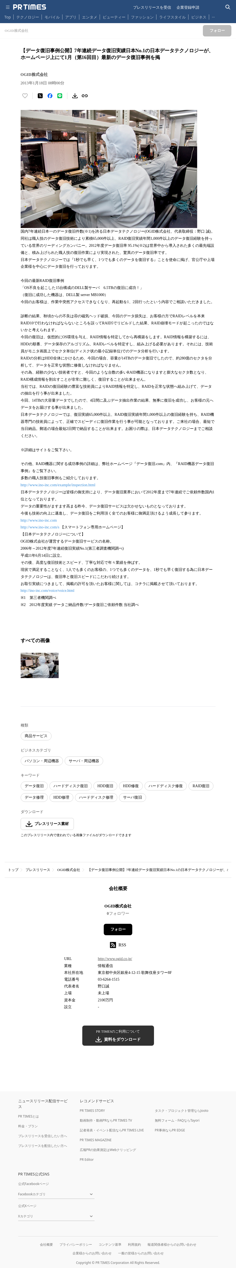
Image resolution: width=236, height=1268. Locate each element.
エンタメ (89, 17)
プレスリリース (38, 870)
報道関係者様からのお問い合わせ (171, 1244)
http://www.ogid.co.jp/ (115, 959)
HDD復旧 (105, 786)
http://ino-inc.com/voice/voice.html (47, 591)
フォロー (118, 929)
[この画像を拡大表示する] (40, 665)
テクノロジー (27, 17)
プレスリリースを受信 (152, 7)
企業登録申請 (188, 7)
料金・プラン (28, 1126)
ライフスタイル (172, 17)
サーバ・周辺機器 (84, 761)
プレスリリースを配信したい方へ (42, 1145)
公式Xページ (27, 1206)
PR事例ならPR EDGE (170, 1130)
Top (7, 17)
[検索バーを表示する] (228, 7)
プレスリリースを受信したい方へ (42, 1136)
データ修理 (34, 797)
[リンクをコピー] (84, 95)
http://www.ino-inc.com (39, 520)
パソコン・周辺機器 (42, 761)
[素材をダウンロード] (75, 95)
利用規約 (134, 1244)
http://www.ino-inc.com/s (40, 527)
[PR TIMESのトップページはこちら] (29, 7)
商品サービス (36, 736)
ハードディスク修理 (96, 797)
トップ (13, 870)
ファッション (142, 17)
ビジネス (198, 17)
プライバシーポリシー (75, 1244)
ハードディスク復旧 (71, 786)
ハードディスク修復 (166, 786)
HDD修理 (61, 797)
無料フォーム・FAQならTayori (177, 1120)
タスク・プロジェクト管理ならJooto (181, 1110)
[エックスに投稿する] (40, 95)
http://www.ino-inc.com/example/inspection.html (58, 485)
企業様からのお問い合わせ (92, 1253)
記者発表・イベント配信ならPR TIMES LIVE (112, 1130)
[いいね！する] (25, 95)
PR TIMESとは (28, 1116)
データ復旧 (34, 786)
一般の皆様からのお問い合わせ (141, 1253)
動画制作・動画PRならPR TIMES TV (106, 1120)
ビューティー (114, 17)
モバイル (52, 17)
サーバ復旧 (132, 797)
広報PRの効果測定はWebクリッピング (108, 1149)
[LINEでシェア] (59, 95)
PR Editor (87, 1159)
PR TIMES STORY (92, 1110)
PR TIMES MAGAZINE (96, 1140)
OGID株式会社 (68, 870)
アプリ (71, 17)
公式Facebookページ (33, 1183)
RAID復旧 (201, 786)
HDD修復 (131, 786)
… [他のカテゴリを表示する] (213, 16)
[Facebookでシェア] (50, 95)
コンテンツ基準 (110, 1244)
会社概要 (46, 1244)
